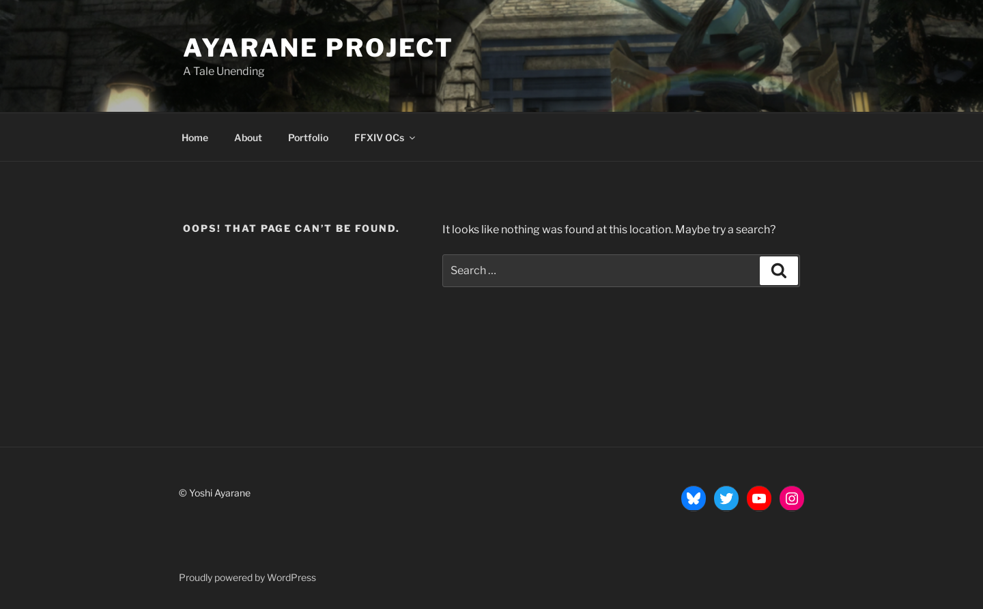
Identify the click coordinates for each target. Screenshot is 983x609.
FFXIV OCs (385, 137)
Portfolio (308, 137)
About (248, 137)
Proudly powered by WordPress (247, 577)
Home (195, 137)
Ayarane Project (318, 48)
